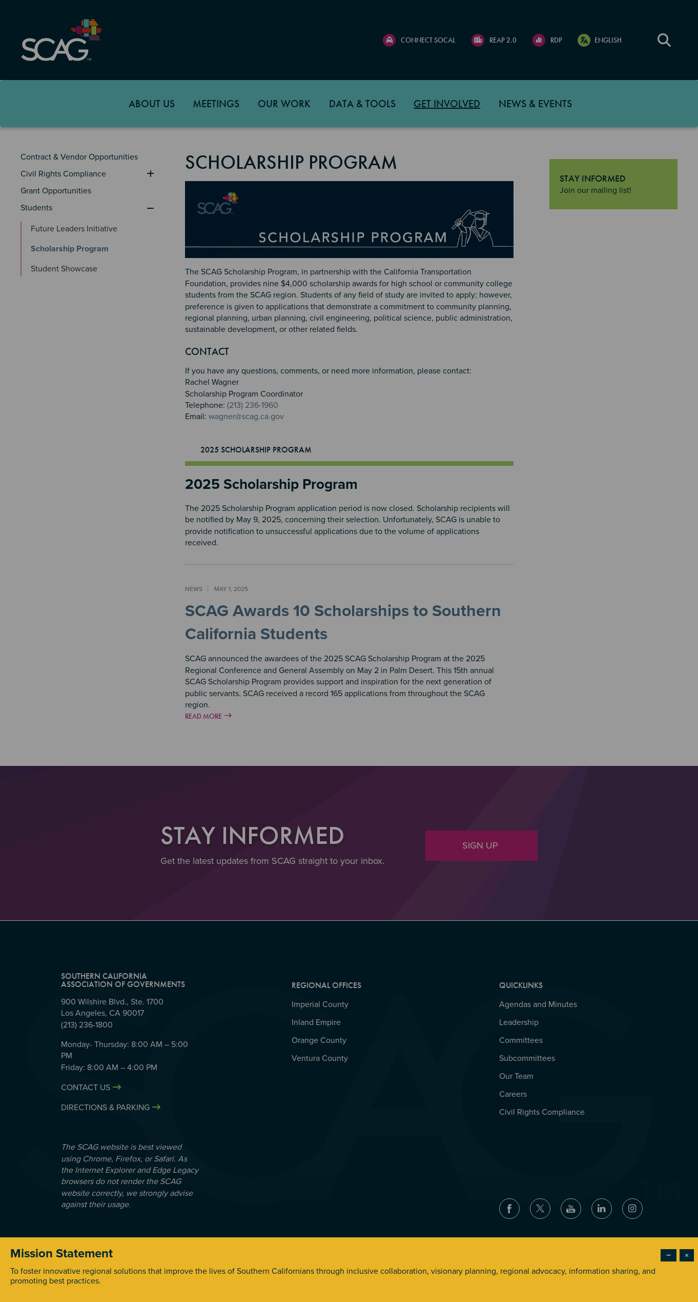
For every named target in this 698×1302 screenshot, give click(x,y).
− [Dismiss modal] (668, 1255)
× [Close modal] (687, 1255)
